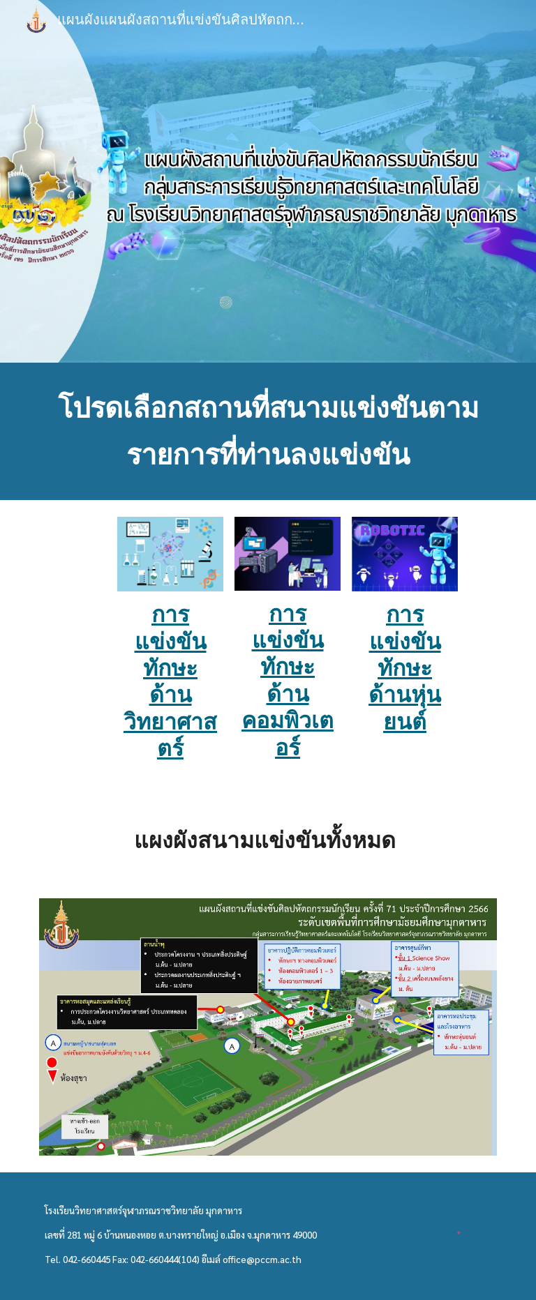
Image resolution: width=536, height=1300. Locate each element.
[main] (267, 431)
